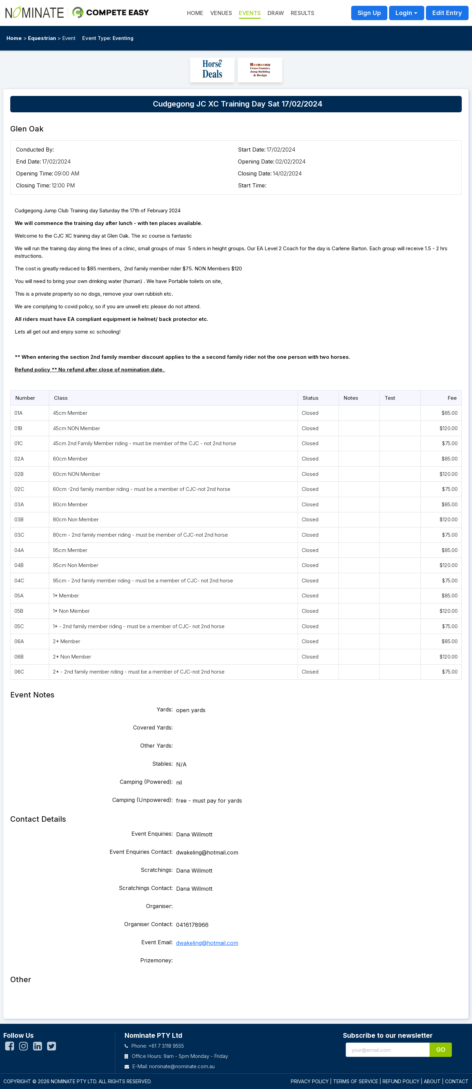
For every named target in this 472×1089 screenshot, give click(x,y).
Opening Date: (256, 161)
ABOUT (432, 1081)
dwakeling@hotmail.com (207, 943)
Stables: (162, 763)
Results (302, 13)
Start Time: (252, 185)
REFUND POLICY (401, 1081)
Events (250, 13)
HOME (195, 13)
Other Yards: (156, 745)
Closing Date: (255, 173)
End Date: (28, 161)
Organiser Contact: (148, 924)
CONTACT (457, 1081)
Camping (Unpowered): (142, 799)
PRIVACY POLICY (310, 1081)
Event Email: (157, 942)
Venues (221, 13)
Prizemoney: (156, 960)
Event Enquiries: (152, 833)
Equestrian (42, 38)
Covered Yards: (153, 727)
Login (404, 12)
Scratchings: (157, 869)
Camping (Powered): (146, 781)
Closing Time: (33, 185)
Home (14, 38)
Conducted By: (35, 149)
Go (440, 1049)
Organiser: (159, 906)
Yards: (165, 709)
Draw (276, 13)
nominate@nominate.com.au (182, 1066)
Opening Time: (34, 173)
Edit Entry (447, 12)
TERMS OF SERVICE (355, 1081)
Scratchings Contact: (146, 888)
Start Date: (252, 149)
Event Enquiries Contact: (141, 851)
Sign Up (369, 12)
